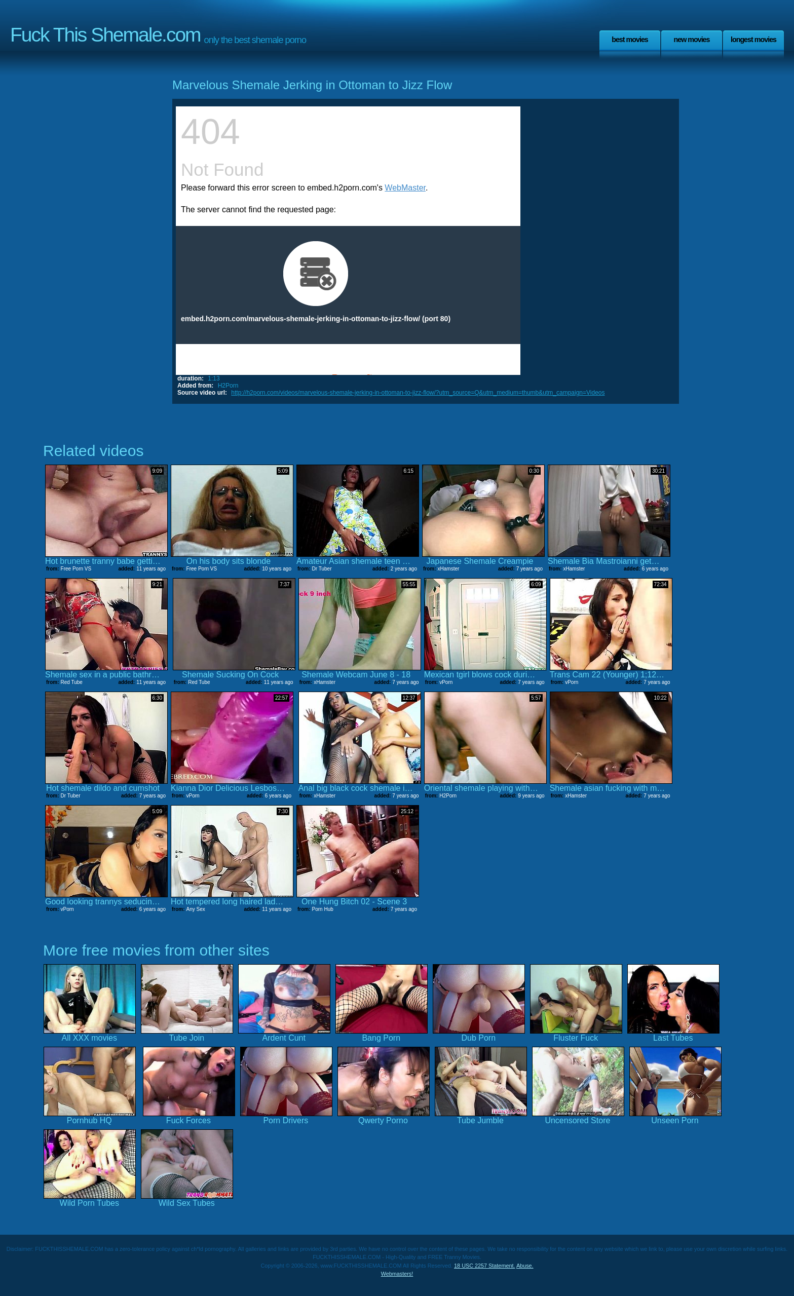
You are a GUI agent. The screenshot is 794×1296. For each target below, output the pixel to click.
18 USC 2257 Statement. (484, 1266)
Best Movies (630, 39)
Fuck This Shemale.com (105, 35)
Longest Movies (753, 39)
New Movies (691, 39)
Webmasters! (397, 1274)
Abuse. (525, 1266)
